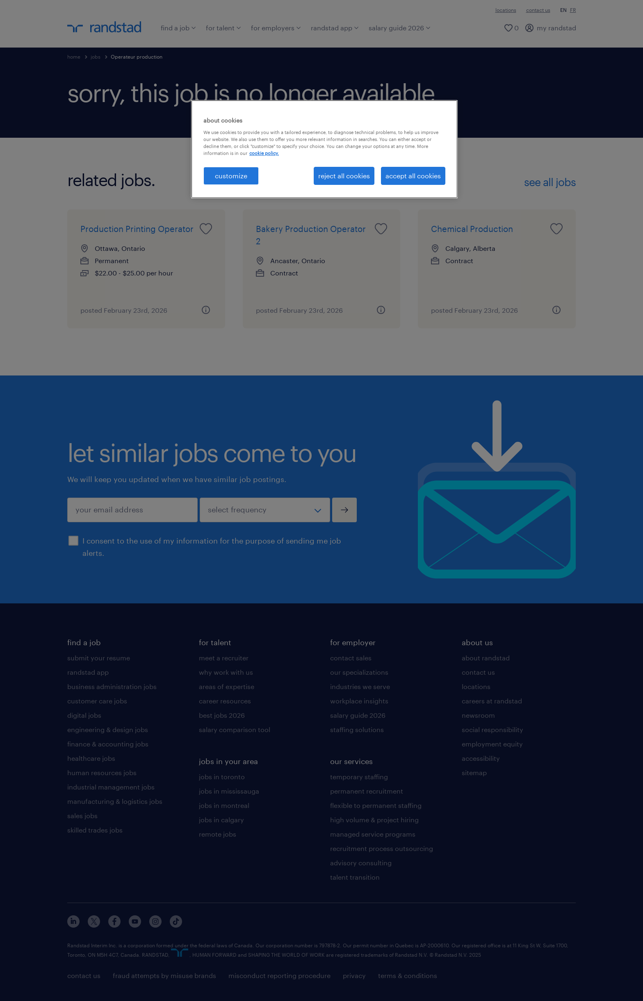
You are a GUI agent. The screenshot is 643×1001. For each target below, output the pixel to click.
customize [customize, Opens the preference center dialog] (231, 176)
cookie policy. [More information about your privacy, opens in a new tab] (264, 153)
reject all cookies (344, 176)
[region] (324, 149)
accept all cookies (413, 176)
